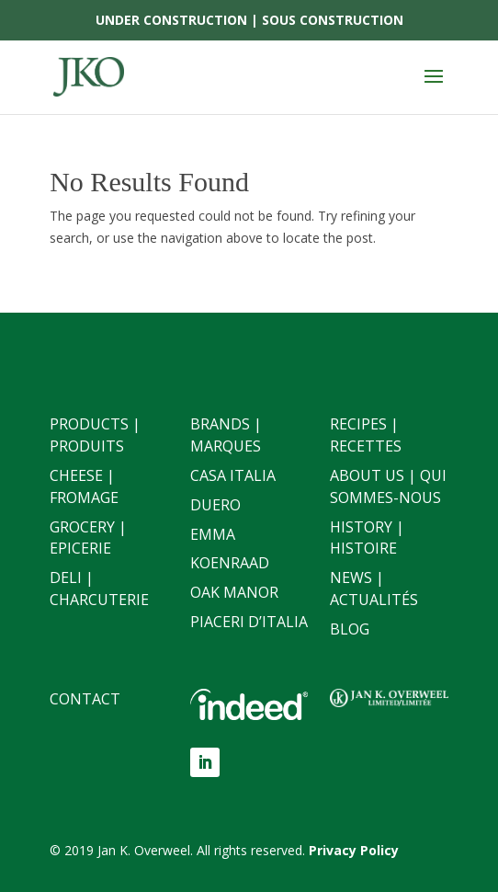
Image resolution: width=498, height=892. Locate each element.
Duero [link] (215, 505)
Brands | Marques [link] (226, 435)
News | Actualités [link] (374, 588)
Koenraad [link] (229, 563)
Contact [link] (85, 699)
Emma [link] (212, 534)
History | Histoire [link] (367, 538)
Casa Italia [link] (233, 475)
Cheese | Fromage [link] (84, 486)
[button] (433, 88)
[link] (88, 76)
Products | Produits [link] (95, 435)
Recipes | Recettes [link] (366, 435)
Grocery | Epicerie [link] (88, 538)
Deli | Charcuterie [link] (99, 588)
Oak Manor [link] (234, 592)
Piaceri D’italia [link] (249, 622)
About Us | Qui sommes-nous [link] (388, 486)
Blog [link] (349, 629)
